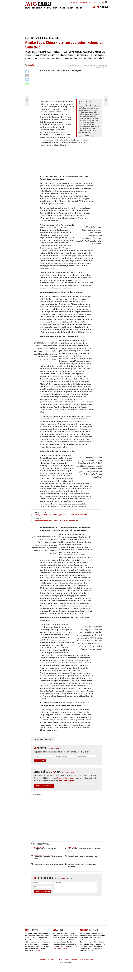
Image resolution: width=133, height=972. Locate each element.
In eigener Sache (44, 959)
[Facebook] (27, 71)
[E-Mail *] (43, 756)
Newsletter (74, 2)
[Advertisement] (66, 23)
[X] (27, 75)
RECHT (55, 8)
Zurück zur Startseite (43, 739)
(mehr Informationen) (53, 748)
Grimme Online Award (65, 778)
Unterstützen (93, 2)
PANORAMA (47, 8)
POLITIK (27, 8)
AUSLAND (62, 8)
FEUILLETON (70, 8)
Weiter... (93, 950)
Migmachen (83, 2)
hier (39, 950)
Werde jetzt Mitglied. (67, 781)
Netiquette (62, 878)
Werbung (101, 2)
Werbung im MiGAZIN (56, 959)
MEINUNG (79, 8)
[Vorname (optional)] (65, 756)
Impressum (83, 959)
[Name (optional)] (86, 756)
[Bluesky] (27, 79)
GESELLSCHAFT (37, 8)
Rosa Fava (31, 65)
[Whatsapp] (27, 83)
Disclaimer (90, 959)
